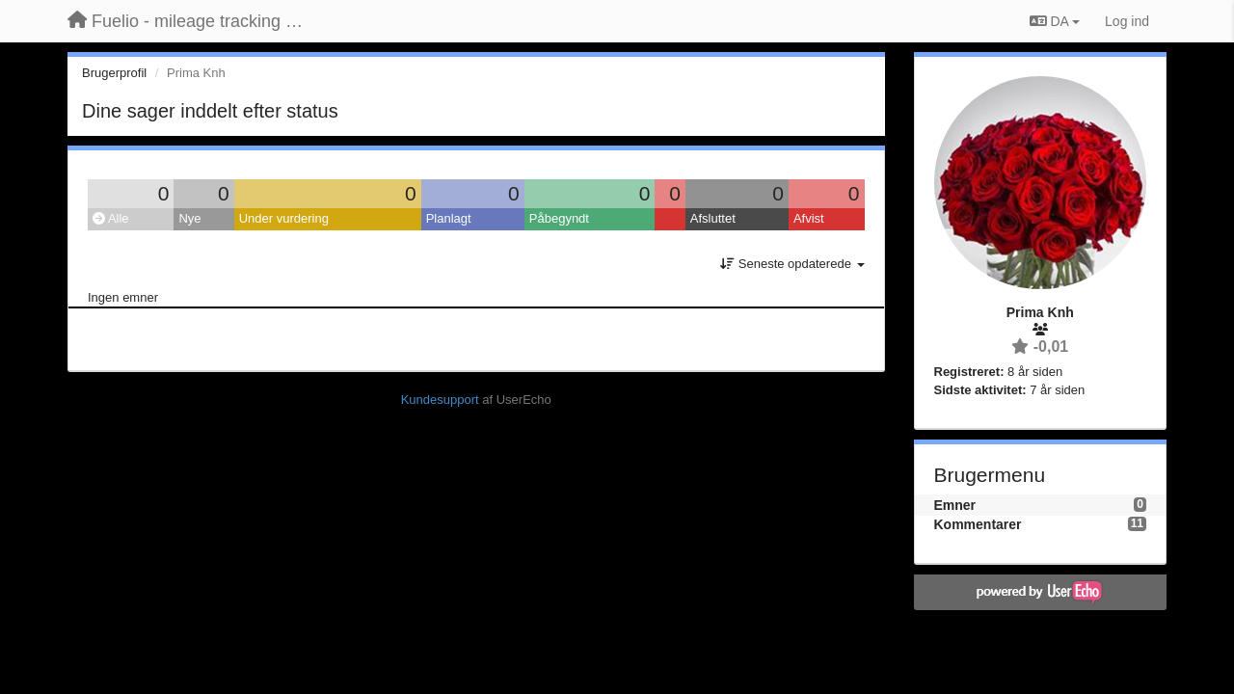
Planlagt (448, 218)
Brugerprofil (114, 73)
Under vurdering (284, 218)
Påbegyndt (559, 218)
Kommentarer (978, 524)
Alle (111, 218)
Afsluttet (713, 218)
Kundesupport (440, 399)
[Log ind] (1127, 21)
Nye (189, 218)
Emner (955, 505)
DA (1055, 21)
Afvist (808, 218)
